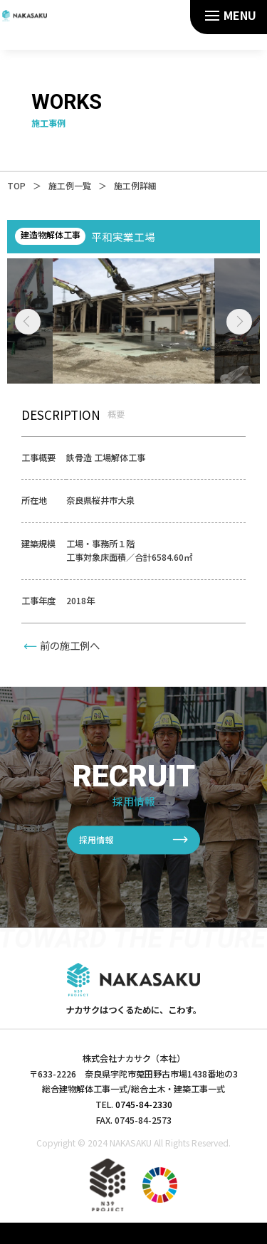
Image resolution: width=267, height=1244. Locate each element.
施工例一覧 (69, 185)
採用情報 (96, 840)
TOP (16, 185)
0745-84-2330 (143, 1104)
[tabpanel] (134, 321)
